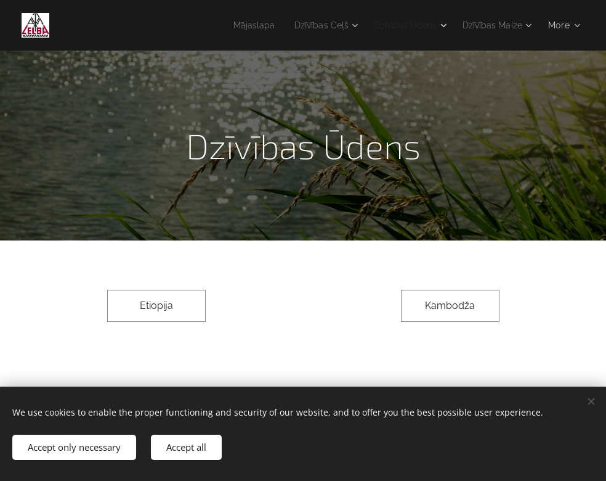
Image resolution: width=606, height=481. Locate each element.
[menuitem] (235, 25)
